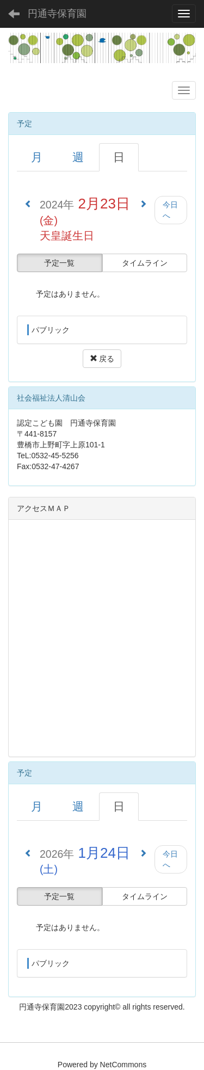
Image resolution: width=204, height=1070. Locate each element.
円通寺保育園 (57, 13)
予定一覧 (59, 263)
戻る (102, 358)
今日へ (170, 210)
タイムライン (145, 263)
